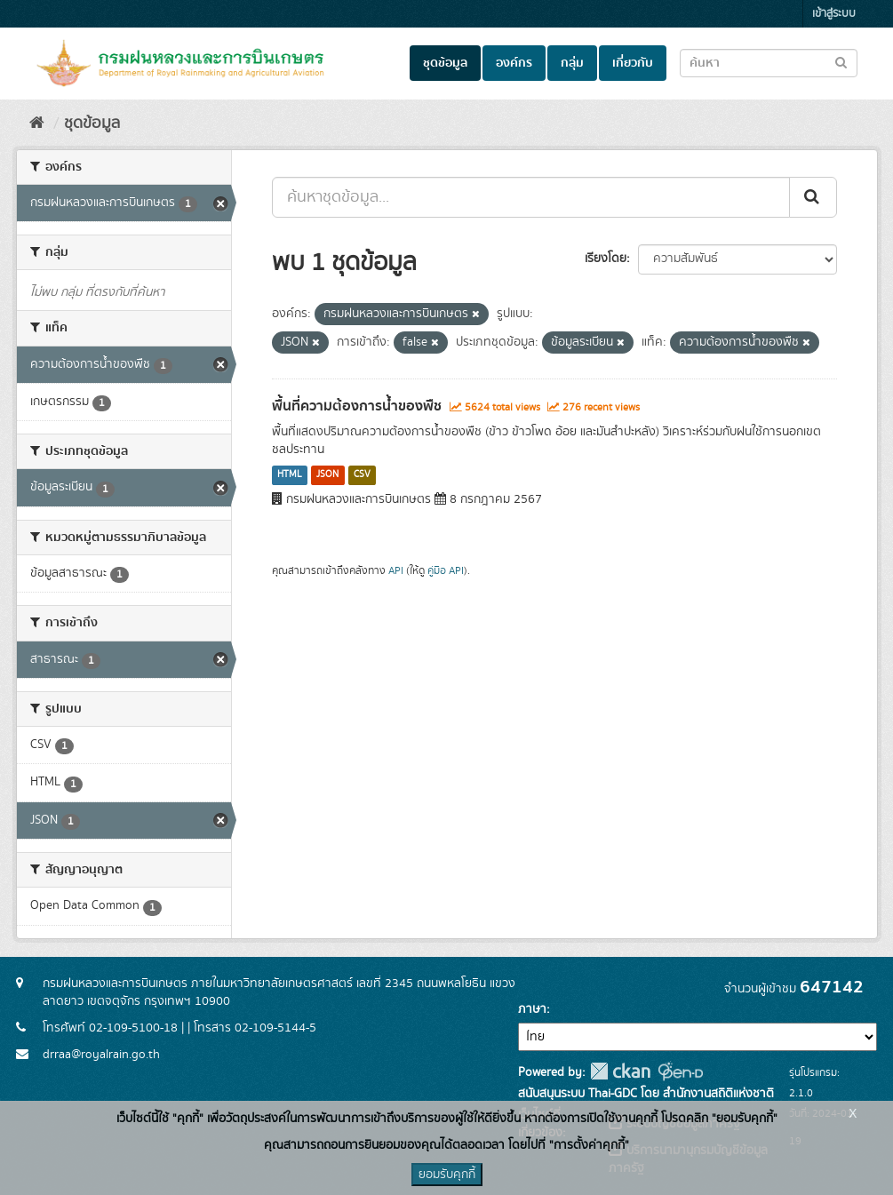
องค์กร (514, 63)
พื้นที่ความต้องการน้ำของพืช (357, 406)
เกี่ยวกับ (632, 63)
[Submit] (813, 197)
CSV (362, 475)
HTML (289, 475)
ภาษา (532, 1009)
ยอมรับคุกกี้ (447, 1174)
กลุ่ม (572, 63)
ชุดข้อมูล (445, 63)
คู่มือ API (445, 570)
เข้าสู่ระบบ (834, 13)
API (395, 570)
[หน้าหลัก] (36, 123)
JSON (327, 475)
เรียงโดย (605, 258)
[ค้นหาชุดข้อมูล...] (531, 197)
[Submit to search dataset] (841, 61)
